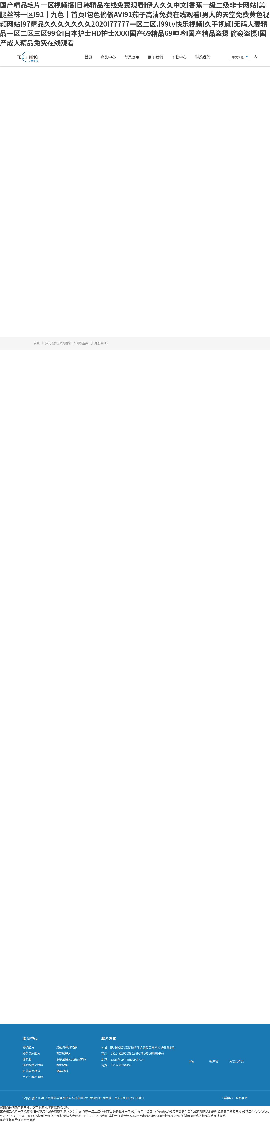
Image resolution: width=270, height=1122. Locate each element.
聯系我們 (202, 57)
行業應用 (131, 57)
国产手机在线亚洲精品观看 (17, 1120)
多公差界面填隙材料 (58, 343)
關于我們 (155, 57)
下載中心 (179, 57)
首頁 (88, 57)
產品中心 (108, 57)
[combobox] (239, 57)
